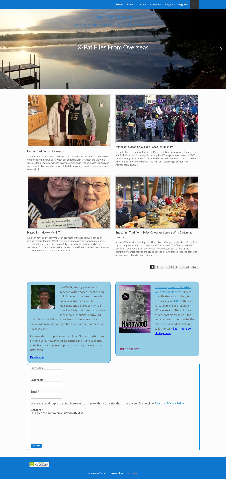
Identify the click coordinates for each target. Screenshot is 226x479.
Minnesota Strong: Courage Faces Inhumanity (144, 146)
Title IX (178, 301)
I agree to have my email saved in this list (57, 413)
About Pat (155, 4)
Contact (141, 4)
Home (119, 4)
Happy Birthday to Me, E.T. (43, 232)
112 (187, 267)
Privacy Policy (132, 473)
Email (35, 391)
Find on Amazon (128, 349)
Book (130, 4)
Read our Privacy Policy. (169, 403)
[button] (194, 4)
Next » (194, 267)
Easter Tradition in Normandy (45, 151)
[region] (113, 49)
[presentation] (44, 429)
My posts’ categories (176, 4)
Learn (176, 328)
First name (37, 368)
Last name (37, 379)
